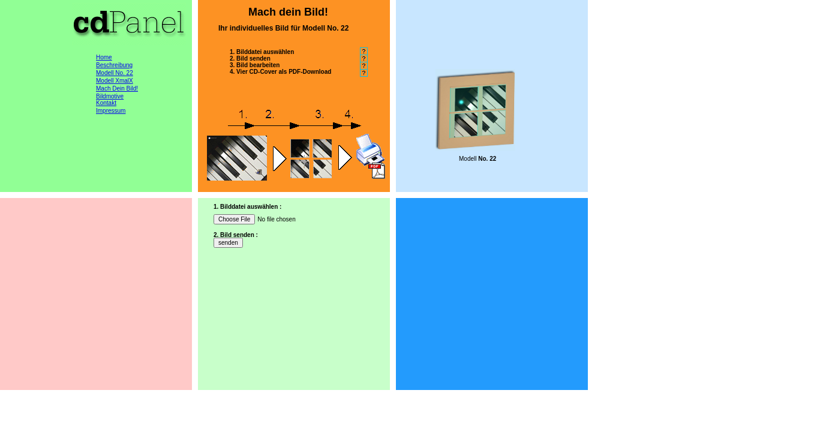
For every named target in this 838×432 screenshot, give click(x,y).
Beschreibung (114, 65)
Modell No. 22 (114, 73)
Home (104, 57)
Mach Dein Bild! (117, 88)
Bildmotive (110, 96)
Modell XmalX (114, 80)
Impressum (110, 110)
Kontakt (106, 103)
